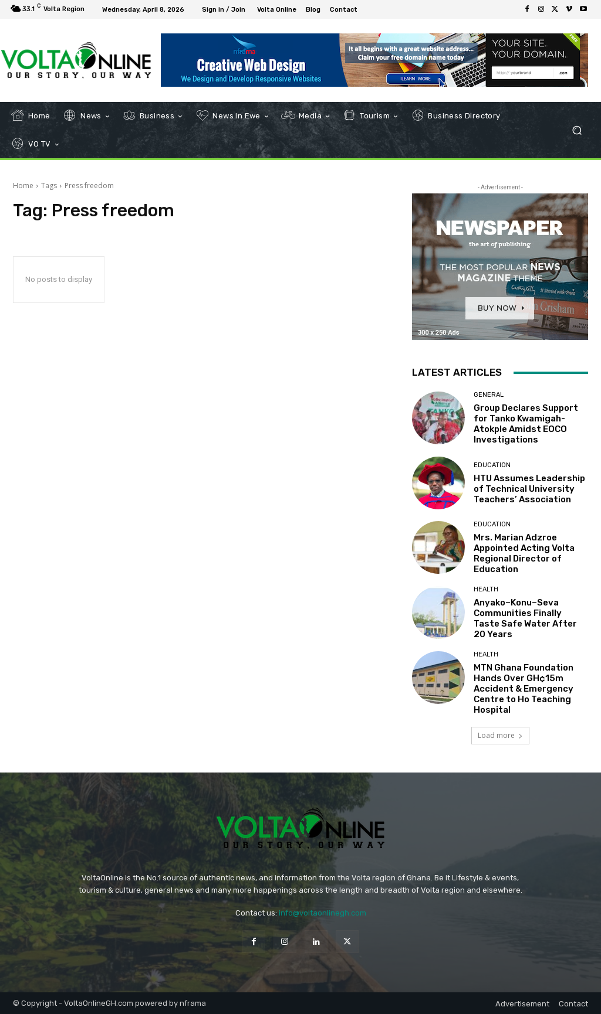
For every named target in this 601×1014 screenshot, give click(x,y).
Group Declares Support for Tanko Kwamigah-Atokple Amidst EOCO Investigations (526, 424)
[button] (576, 130)
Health (486, 589)
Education (492, 465)
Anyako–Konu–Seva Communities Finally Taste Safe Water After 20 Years (525, 618)
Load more (500, 735)
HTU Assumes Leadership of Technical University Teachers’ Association (529, 489)
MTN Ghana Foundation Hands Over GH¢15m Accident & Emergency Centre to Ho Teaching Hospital (523, 688)
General (489, 395)
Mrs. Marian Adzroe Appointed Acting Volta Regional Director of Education (524, 553)
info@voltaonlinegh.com (322, 912)
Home (23, 185)
